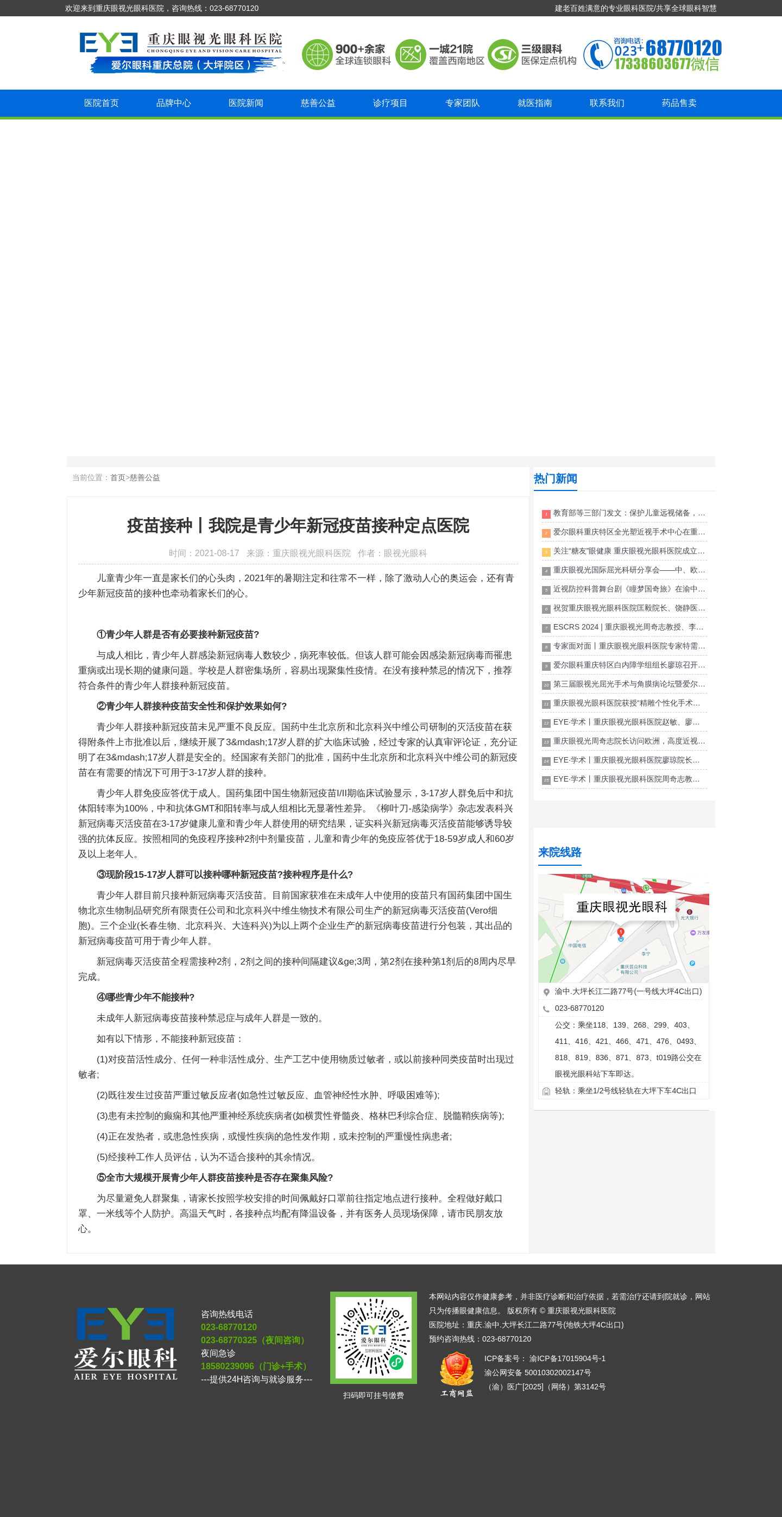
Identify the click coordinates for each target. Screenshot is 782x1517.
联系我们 (607, 103)
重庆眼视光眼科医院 (581, 1310)
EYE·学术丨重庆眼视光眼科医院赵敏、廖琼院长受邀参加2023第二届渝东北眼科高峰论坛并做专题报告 (624, 722)
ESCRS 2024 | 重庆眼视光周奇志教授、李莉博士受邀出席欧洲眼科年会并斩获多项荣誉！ (624, 627)
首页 (117, 477)
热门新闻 (555, 478)
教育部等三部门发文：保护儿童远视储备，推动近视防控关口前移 (624, 513)
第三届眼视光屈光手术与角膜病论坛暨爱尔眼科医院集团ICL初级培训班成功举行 (624, 684)
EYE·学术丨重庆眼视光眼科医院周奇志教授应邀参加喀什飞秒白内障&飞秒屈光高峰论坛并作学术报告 (624, 780)
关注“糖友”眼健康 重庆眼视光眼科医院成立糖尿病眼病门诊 (624, 551)
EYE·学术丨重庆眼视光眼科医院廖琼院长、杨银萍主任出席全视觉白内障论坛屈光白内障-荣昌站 (624, 761)
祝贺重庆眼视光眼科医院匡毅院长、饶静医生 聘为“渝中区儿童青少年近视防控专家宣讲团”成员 (624, 608)
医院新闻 (246, 103)
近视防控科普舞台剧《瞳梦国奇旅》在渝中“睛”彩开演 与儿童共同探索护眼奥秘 (624, 589)
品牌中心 (173, 103)
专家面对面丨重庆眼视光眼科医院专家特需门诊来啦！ (624, 646)
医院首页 (101, 103)
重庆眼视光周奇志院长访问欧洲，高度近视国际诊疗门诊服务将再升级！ (624, 742)
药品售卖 (679, 103)
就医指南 (535, 103)
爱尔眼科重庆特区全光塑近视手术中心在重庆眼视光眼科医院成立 (624, 532)
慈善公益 (318, 103)
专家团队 (462, 103)
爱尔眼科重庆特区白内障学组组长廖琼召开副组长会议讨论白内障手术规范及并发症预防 (624, 665)
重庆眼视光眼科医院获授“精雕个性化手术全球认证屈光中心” (624, 703)
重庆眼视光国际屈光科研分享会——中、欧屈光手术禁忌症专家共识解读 (624, 570)
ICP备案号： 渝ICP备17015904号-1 (545, 1358)
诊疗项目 (390, 103)
